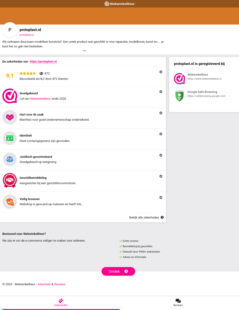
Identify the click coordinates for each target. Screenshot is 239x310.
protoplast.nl (27, 34)
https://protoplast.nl (43, 61)
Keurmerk (44, 284)
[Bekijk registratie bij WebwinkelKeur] (204, 79)
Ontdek (118, 271)
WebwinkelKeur (40, 98)
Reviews (60, 284)
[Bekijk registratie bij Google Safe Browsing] (204, 96)
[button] (83, 76)
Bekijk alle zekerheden (146, 217)
